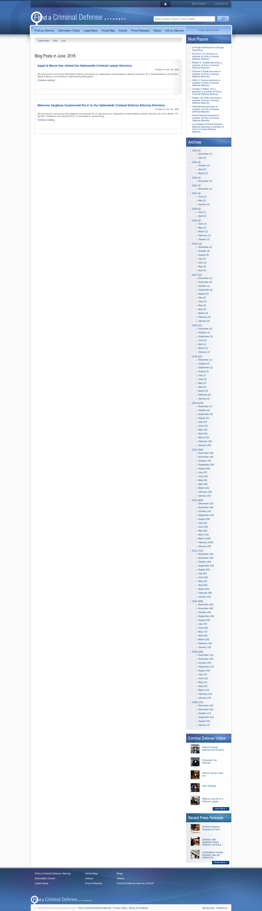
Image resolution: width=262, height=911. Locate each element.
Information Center (45, 878)
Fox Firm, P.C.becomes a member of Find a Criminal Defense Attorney (205, 56)
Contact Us (221, 3)
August (203, 255)
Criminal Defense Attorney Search (135, 883)
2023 (196, 177)
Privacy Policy (120, 908)
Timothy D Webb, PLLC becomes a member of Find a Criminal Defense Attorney (206, 91)
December (205, 154)
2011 (197, 550)
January (204, 204)
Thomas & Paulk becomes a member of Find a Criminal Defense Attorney (206, 74)
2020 (196, 209)
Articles (89, 878)
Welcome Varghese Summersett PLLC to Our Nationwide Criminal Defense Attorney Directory (101, 105)
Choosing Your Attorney (209, 761)
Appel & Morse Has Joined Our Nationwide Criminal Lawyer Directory (84, 65)
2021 (196, 193)
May (202, 200)
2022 (196, 185)
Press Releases (93, 883)
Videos (120, 878)
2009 (197, 651)
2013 (197, 449)
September (205, 290)
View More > (221, 808)
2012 (197, 500)
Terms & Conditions (138, 908)
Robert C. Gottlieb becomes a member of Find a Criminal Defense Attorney (207, 65)
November (205, 181)
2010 (197, 601)
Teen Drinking (209, 786)
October (204, 165)
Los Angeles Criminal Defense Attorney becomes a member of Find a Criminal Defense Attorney (208, 128)
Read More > (220, 862)
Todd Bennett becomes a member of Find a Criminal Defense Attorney (205, 109)
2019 (196, 220)
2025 (196, 150)
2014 (197, 403)
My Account (199, 3)
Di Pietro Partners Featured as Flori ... (212, 828)
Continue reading (46, 80)
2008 (197, 702)
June (202, 196)
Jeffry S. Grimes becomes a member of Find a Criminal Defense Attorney (206, 82)
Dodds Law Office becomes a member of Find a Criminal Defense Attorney (206, 100)
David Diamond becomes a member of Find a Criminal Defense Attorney (205, 118)
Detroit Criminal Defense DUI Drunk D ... (213, 750)
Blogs (120, 873)
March (203, 173)
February (204, 235)
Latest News (44, 41)
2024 (196, 162)
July (202, 157)
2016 (55, 41)
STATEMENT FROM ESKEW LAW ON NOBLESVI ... (212, 855)
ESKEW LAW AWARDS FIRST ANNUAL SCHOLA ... (213, 842)
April (202, 169)
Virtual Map (91, 873)
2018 (197, 244)
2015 (197, 356)
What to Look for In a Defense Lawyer (212, 800)
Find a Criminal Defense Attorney (53, 873)
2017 (197, 275)
